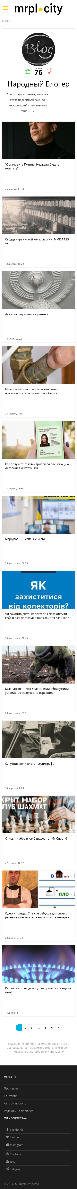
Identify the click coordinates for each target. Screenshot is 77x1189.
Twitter (12, 1137)
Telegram (14, 1169)
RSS (10, 1162)
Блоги (6, 21)
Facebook (14, 1130)
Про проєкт (12, 1088)
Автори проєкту (15, 1103)
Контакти (10, 1096)
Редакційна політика (18, 1111)
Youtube (13, 1154)
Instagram (14, 1145)
